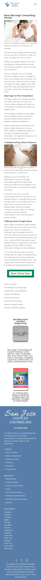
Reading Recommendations (15, 496)
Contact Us (10, 462)
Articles (8, 489)
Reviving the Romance (12, 298)
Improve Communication (14, 486)
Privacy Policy (10, 469)
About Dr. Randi (11, 452)
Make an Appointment (13, 456)
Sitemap (8, 502)
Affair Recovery (11, 479)
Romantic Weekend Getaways (14, 308)
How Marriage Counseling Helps (15, 288)
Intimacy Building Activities (13, 304)
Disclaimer (9, 466)
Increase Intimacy (10, 284)
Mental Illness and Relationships (15, 291)
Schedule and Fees (12, 459)
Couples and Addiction (12, 294)
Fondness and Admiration (13, 301)
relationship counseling (16, 187)
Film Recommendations (14, 492)
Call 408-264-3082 (20, 428)
